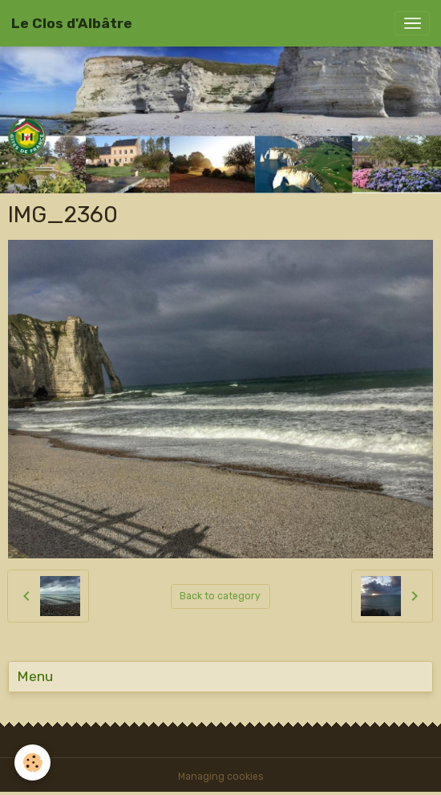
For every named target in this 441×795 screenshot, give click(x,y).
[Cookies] (32, 762)
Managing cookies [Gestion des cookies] (221, 776)
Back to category (220, 596)
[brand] (71, 23)
